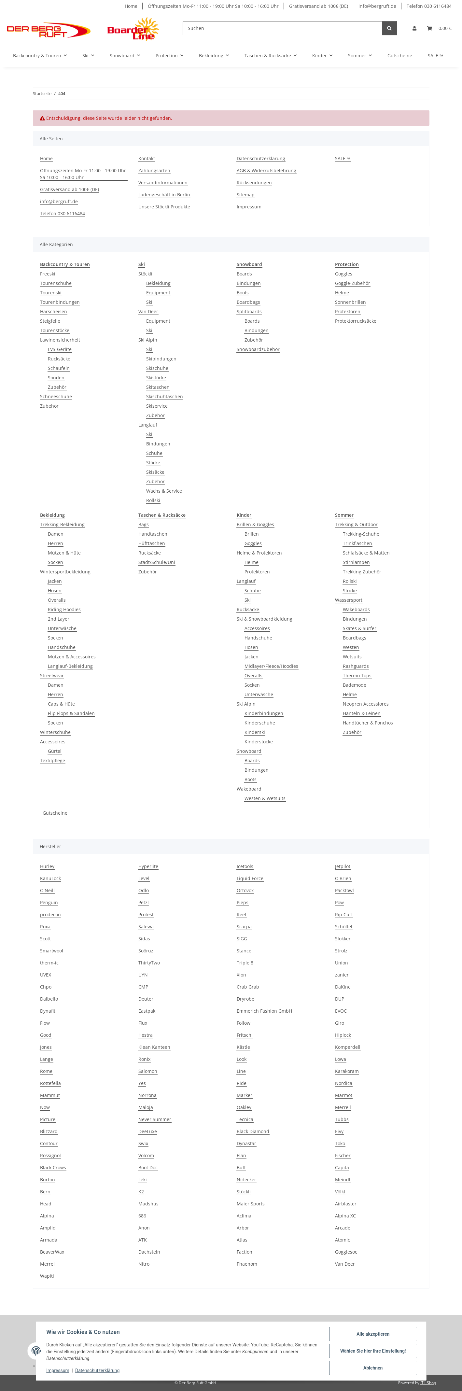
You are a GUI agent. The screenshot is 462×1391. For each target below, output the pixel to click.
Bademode (354, 685)
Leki (142, 1179)
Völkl (340, 1191)
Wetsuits (352, 656)
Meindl (342, 1179)
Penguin (49, 902)
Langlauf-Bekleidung (70, 666)
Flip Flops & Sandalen (71, 713)
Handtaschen (152, 534)
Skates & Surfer (359, 628)
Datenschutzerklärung (97, 1370)
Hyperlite (148, 866)
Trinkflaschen (357, 543)
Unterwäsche (62, 628)
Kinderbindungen (264, 713)
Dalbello (49, 999)
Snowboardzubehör (258, 349)
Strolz (341, 951)
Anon (144, 1228)
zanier (342, 975)
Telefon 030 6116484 (429, 6)
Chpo (45, 987)
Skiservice (157, 406)
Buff (241, 1167)
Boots (243, 292)
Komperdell (347, 1047)
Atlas (242, 1240)
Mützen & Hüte (64, 553)
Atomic (342, 1240)
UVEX (45, 975)
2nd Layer (58, 619)
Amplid (48, 1228)
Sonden (56, 377)
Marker (244, 1095)
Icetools (245, 866)
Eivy (339, 1131)
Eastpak (146, 1011)
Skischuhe (157, 368)
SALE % (435, 55)
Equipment (158, 292)
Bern (45, 1191)
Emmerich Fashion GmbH (264, 1011)
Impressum (58, 1370)
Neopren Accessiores (366, 704)
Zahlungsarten (154, 170)
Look (241, 1059)
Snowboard (249, 751)
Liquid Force (250, 878)
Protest (146, 914)
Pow (339, 902)
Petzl (143, 902)
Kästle (243, 1047)
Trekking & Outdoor (356, 524)
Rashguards (356, 666)
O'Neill (47, 890)
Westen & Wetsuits (265, 798)
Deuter (145, 999)
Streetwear (52, 675)
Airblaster (346, 1204)
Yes (142, 1083)
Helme (342, 292)
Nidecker (246, 1179)
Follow (243, 1023)
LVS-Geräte (60, 349)
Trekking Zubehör (362, 572)
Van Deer (148, 311)
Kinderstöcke (259, 741)
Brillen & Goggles (255, 524)
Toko (340, 1143)
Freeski (47, 274)
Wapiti (47, 1276)
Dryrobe (245, 999)
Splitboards (249, 311)
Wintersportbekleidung (65, 572)
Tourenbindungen (60, 302)
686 (142, 1216)
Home (131, 6)
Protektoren (347, 311)
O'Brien (343, 878)
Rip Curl (344, 914)
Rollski (153, 500)
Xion (241, 975)
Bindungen (158, 444)
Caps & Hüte (61, 704)
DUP (339, 999)
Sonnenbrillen (350, 302)
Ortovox (245, 890)
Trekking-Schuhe (361, 534)
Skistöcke (156, 377)
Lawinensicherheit (60, 340)
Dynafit (47, 1011)
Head (45, 1204)
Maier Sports (251, 1204)
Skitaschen (158, 387)
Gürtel (55, 751)
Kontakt (146, 158)
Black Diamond (253, 1131)
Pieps (242, 902)
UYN (143, 975)
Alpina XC (345, 1216)
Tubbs (342, 1119)
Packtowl (344, 890)
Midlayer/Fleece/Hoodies (271, 666)
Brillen (252, 534)
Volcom (146, 1155)
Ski (149, 302)
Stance (244, 951)
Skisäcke (155, 472)
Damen (55, 534)
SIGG (242, 938)
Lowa (340, 1059)
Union (341, 963)
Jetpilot (342, 866)
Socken (55, 562)
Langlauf (147, 425)
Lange (46, 1059)
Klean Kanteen (154, 1047)
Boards (244, 274)
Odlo (143, 890)
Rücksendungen (254, 182)
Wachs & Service (164, 491)
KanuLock (50, 878)
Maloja (145, 1107)
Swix (143, 1143)
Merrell (343, 1107)
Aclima (244, 1216)
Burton (47, 1179)
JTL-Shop (428, 1382)
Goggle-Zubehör (352, 283)
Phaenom (247, 1264)
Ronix (144, 1059)
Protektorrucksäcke (355, 321)
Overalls (57, 600)
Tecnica (245, 1119)
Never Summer (154, 1119)
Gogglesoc (346, 1252)
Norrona (147, 1095)
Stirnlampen (356, 562)
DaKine (343, 987)
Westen (351, 647)
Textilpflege (52, 760)
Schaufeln (59, 368)
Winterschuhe (55, 732)
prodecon (50, 914)
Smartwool (51, 951)
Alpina (47, 1216)
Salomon (147, 1071)
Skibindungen (161, 359)
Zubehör (57, 387)
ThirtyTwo (149, 963)
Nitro (143, 1264)
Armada (48, 1240)
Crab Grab (248, 987)
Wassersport (348, 600)
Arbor (243, 1228)
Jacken (55, 581)
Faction (244, 1252)
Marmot (343, 1095)
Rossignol (50, 1155)
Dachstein (149, 1252)
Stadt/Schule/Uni (156, 562)
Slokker (343, 938)
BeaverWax (52, 1252)
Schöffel (343, 926)
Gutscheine (55, 813)
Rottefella (50, 1083)
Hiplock (343, 1035)
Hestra (145, 1035)
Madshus (148, 1204)
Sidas (144, 938)
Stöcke (153, 462)
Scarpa (244, 926)
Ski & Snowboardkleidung (264, 619)
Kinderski (255, 732)
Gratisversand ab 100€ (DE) (318, 6)
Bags (143, 524)
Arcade (342, 1228)
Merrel (47, 1264)
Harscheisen (53, 311)
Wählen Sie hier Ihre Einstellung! (373, 1351)
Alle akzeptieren (373, 1334)
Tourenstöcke (54, 330)
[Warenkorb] (439, 28)
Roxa (45, 926)
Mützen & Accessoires (72, 656)
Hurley (47, 866)
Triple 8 (245, 963)
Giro (339, 1023)
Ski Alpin (147, 340)
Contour (49, 1143)
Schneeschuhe (56, 396)
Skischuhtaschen (164, 396)
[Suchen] (282, 28)
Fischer (343, 1155)
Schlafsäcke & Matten (366, 553)
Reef (241, 914)
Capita (342, 1167)
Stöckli (145, 274)
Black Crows (53, 1167)
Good (45, 1035)
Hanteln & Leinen (362, 713)
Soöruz (145, 951)
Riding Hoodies (64, 609)
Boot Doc (148, 1167)
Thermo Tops (357, 675)
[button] (414, 28)
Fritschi (245, 1035)
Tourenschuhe (56, 283)
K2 (141, 1191)
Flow (45, 1023)
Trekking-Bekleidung (62, 524)
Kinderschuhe (260, 723)
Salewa (146, 926)
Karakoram (347, 1071)
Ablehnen (373, 1367)
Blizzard (49, 1131)
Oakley (244, 1107)
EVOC (341, 1011)
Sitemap (246, 194)
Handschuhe (62, 647)
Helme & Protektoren (259, 553)
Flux (142, 1023)
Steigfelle (50, 321)
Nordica (343, 1083)
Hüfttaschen (151, 543)
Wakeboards (356, 609)
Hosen (55, 590)
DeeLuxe (147, 1131)
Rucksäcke (59, 359)
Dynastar (246, 1143)
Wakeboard (249, 789)
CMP (143, 987)
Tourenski (51, 292)
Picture (47, 1119)
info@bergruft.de (377, 6)
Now (45, 1107)
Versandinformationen (163, 182)
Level (143, 878)
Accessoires (52, 741)
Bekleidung (158, 283)
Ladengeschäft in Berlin (164, 194)
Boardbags (248, 302)
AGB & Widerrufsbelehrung (266, 170)
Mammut (50, 1095)
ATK (142, 1240)
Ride (241, 1083)
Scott (45, 938)
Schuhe (154, 453)
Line (241, 1071)
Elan (241, 1155)
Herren (55, 543)
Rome (46, 1071)
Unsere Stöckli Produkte (164, 207)
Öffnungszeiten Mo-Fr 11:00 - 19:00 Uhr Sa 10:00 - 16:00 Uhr (213, 6)
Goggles (343, 274)
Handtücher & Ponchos (368, 723)
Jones (46, 1047)
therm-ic (49, 963)
